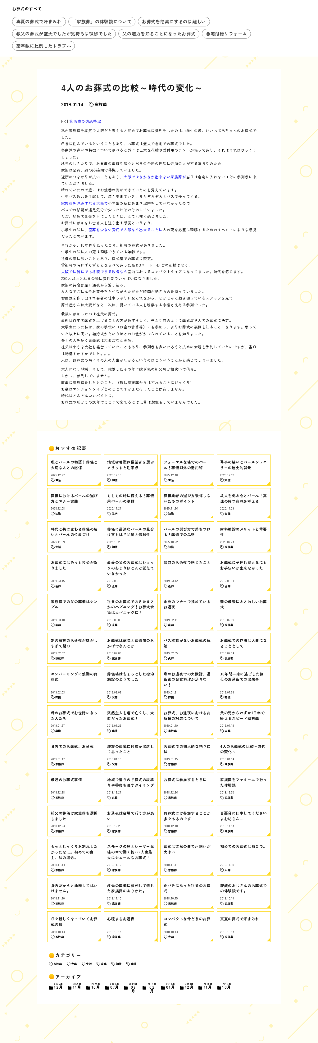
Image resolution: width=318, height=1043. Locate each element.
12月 (58, 986)
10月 (96, 986)
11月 (77, 986)
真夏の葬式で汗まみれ (39, 21)
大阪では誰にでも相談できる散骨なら (94, 271)
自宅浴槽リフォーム (226, 33)
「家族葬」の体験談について (101, 21)
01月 (170, 986)
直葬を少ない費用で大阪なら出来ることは (126, 229)
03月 (133, 988)
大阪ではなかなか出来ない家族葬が (155, 176)
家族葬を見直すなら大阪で (84, 203)
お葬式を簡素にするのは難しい (174, 21)
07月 (114, 986)
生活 (89, 964)
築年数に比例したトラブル (43, 46)
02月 (152, 988)
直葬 (104, 964)
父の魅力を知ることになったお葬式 (158, 33)
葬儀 (133, 964)
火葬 (74, 964)
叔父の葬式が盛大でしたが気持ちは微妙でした (64, 33)
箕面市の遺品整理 (85, 121)
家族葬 (101, 104)
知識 (118, 964)
